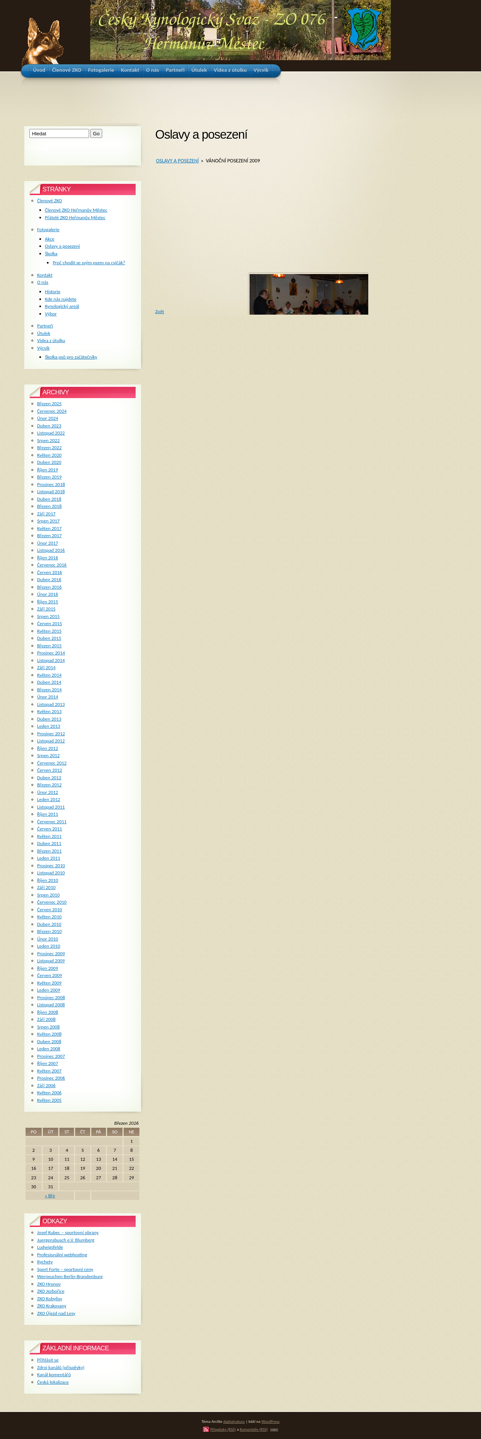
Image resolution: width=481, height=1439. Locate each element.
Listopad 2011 (51, 807)
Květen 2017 (49, 528)
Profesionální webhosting (62, 1254)
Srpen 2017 (48, 521)
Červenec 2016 (52, 565)
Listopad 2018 (51, 491)
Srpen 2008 (48, 1027)
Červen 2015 (49, 623)
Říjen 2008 (47, 1012)
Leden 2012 (48, 799)
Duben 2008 (49, 1041)
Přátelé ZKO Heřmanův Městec (75, 217)
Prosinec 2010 (51, 865)
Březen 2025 (49, 403)
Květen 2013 (49, 711)
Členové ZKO (49, 200)
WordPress (271, 1421)
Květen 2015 (49, 631)
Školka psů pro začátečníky (71, 357)
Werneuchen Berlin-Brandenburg (70, 1276)
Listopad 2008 (51, 1004)
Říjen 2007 (47, 1063)
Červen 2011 (49, 829)
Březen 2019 (49, 477)
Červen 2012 (49, 770)
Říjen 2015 (47, 601)
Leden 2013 (48, 726)
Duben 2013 (49, 719)
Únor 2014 (47, 697)
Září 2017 (46, 514)
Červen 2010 (49, 909)
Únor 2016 (47, 594)
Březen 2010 (49, 931)
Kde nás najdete (61, 299)
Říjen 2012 (47, 748)
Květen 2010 (49, 916)
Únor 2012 (47, 792)
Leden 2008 (48, 1048)
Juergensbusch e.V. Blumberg (65, 1240)
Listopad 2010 (51, 873)
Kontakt (45, 275)
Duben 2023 (49, 426)
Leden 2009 (48, 990)
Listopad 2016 (51, 550)
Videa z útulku (51, 340)
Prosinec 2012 (51, 733)
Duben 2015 (49, 638)
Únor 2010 (47, 939)
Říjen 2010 (47, 880)
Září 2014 (46, 667)
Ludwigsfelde (50, 1247)
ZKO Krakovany (51, 1306)
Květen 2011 (49, 836)
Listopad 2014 (51, 660)
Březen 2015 (49, 645)
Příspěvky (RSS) (223, 1429)
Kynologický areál (62, 306)
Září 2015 (46, 609)
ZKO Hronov (49, 1284)
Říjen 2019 (47, 470)
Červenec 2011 (52, 821)
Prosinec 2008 (51, 997)
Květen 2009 (49, 983)
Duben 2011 (49, 843)
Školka (51, 253)
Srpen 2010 (48, 895)
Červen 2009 (49, 975)
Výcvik (43, 348)
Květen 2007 (49, 1071)
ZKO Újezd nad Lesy (56, 1313)
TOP (274, 1430)
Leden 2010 (48, 946)
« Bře (50, 1195)
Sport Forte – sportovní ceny (65, 1269)
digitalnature (234, 1421)
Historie (53, 291)
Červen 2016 (49, 572)
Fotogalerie (48, 229)
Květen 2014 (49, 675)
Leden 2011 (48, 858)
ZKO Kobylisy (49, 1298)
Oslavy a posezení (177, 161)
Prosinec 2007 (51, 1056)
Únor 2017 (47, 543)
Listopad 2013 (51, 704)
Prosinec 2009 (51, 953)
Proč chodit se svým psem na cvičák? (89, 262)
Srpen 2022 (48, 440)
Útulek (43, 333)
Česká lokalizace (53, 1382)
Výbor (51, 314)
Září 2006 (46, 1085)
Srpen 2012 (48, 755)
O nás (42, 282)
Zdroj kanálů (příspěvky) (61, 1367)
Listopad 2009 (51, 960)
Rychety (45, 1262)
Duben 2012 (49, 777)
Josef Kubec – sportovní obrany (67, 1232)
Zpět (159, 311)
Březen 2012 (49, 785)
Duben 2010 (49, 924)
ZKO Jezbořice (51, 1291)
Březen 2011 (49, 851)
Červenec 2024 (52, 411)
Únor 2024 (47, 418)
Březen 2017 (49, 535)
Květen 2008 (49, 1034)
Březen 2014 (49, 689)
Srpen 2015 (48, 616)
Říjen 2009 (47, 968)
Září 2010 (46, 887)
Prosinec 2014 (51, 653)
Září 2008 (46, 1019)
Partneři (45, 326)
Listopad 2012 (51, 741)
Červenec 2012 (52, 763)
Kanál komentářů (54, 1374)
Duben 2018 (49, 499)
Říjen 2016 (47, 557)
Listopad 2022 (51, 433)
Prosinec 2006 (51, 1078)
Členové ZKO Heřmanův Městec (76, 210)
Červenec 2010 (52, 902)
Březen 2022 (49, 447)
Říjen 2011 (47, 814)
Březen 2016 (49, 587)
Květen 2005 (49, 1100)
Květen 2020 (49, 455)
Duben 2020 (49, 462)
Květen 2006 (49, 1092)
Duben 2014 (49, 682)
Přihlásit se (48, 1360)
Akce (49, 239)
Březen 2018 (49, 506)
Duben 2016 (49, 579)
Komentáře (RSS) (254, 1429)
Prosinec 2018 (51, 484)
